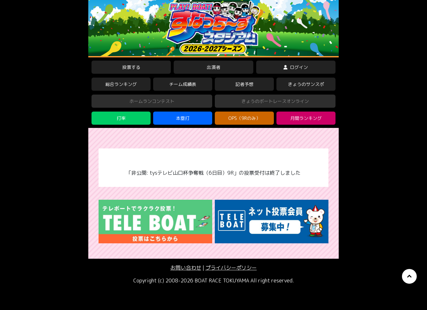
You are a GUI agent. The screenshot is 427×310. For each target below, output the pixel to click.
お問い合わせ (185, 267)
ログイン (295, 67)
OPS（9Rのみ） (244, 118)
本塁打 (182, 118)
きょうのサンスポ (306, 84)
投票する (131, 67)
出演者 (213, 67)
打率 (121, 118)
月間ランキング (306, 118)
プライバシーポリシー (231, 267)
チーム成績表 (182, 84)
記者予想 (244, 84)
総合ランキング (121, 84)
